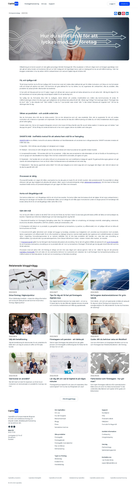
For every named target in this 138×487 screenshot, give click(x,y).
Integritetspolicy (107, 437)
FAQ (103, 416)
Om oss (44, 4)
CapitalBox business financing (118, 478)
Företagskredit (59, 440)
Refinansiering (59, 449)
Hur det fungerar (60, 416)
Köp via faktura (59, 446)
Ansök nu (124, 4)
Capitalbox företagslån (27, 252)
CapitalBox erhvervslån (55, 478)
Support (52, 4)
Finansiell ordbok (107, 418)
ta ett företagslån (112, 242)
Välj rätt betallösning (18, 339)
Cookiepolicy (106, 434)
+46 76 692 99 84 (107, 460)
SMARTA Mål (24, 140)
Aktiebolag (58, 459)
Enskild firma (59, 462)
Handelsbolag (59, 464)
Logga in (112, 4)
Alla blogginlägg (69, 399)
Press (56, 424)
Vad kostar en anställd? (19, 379)
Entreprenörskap (14, 13)
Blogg (57, 421)
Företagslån (59, 437)
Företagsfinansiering (32, 4)
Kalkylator (105, 421)
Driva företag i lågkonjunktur (21, 295)
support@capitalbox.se (109, 463)
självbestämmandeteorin (92, 182)
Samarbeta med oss (61, 427)
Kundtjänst (105, 413)
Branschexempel (60, 418)
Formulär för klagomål (109, 424)
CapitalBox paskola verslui (97, 478)
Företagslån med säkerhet (63, 443)
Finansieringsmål (26, 242)
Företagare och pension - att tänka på (67, 339)
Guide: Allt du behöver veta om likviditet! (109, 339)
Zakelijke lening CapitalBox (76, 478)
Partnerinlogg (106, 447)
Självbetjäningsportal (109, 450)
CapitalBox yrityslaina (14, 478)
